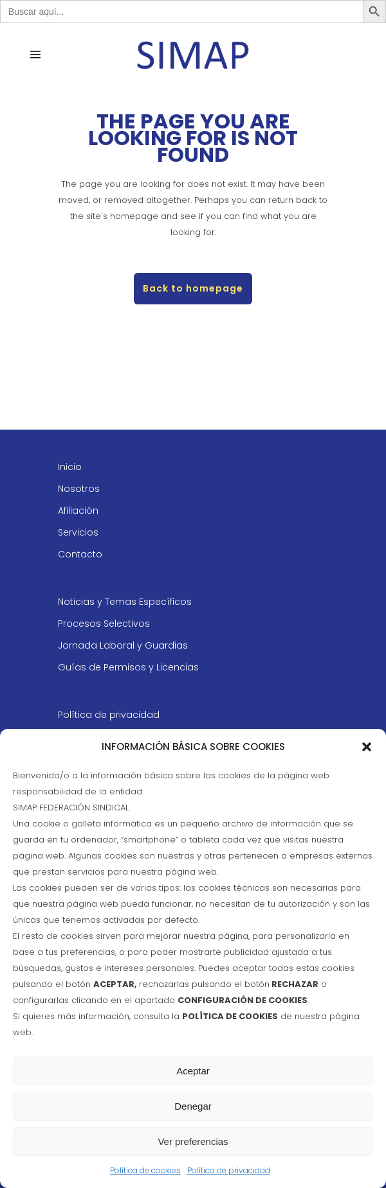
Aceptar (193, 1070)
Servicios (78, 532)
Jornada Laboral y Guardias (123, 645)
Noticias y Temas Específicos (125, 601)
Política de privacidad (228, 1170)
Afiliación (78, 510)
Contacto (80, 554)
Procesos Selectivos (104, 623)
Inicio (70, 466)
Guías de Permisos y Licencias (128, 667)
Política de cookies (145, 1170)
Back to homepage (193, 288)
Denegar (193, 1106)
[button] (366, 746)
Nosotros (79, 488)
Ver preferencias (193, 1141)
